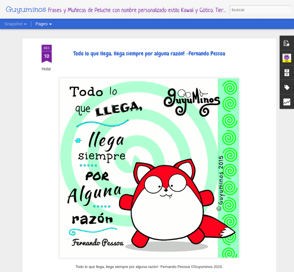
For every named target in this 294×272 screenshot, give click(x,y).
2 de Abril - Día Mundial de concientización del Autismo (123, 259)
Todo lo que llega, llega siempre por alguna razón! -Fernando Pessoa (149, 37)
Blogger (182, 269)
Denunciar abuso (203, 269)
